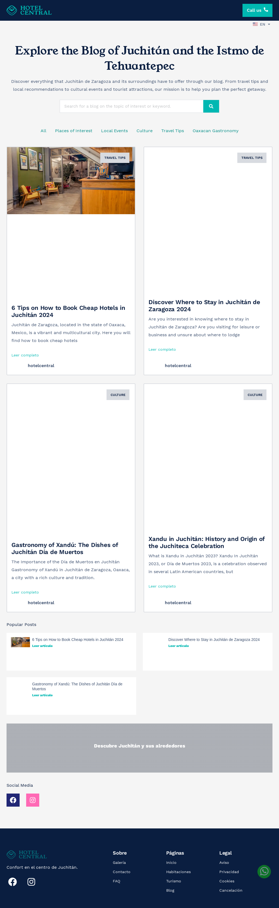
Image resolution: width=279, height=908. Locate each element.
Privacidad (229, 872)
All (43, 130)
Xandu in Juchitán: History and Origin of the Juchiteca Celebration (206, 542)
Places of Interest (73, 130)
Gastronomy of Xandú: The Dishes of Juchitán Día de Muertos (64, 548)
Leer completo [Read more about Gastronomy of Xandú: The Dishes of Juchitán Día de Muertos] (25, 592)
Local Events (114, 130)
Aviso (224, 862)
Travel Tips (172, 130)
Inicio (171, 862)
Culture (145, 130)
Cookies (226, 881)
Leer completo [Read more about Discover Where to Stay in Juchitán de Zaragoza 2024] (162, 349)
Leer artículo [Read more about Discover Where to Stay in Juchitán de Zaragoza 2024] (178, 646)
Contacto (122, 872)
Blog (170, 890)
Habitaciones (178, 872)
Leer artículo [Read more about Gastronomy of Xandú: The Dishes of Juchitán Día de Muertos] (42, 695)
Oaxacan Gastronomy (216, 130)
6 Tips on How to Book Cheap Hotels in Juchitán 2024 (77, 639)
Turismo (173, 881)
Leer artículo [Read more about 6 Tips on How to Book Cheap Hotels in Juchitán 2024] (42, 646)
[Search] (211, 106)
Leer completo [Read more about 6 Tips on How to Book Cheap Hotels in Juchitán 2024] (25, 355)
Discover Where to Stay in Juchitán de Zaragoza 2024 (214, 639)
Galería (119, 862)
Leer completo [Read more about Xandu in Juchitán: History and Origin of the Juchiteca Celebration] (162, 586)
